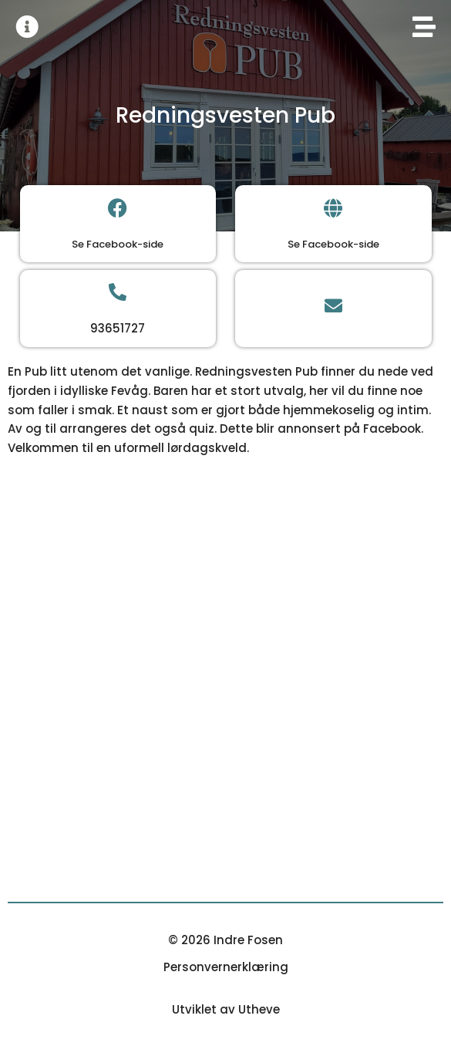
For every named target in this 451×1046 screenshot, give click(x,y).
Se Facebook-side (117, 244)
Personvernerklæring (225, 967)
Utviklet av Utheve (226, 1009)
